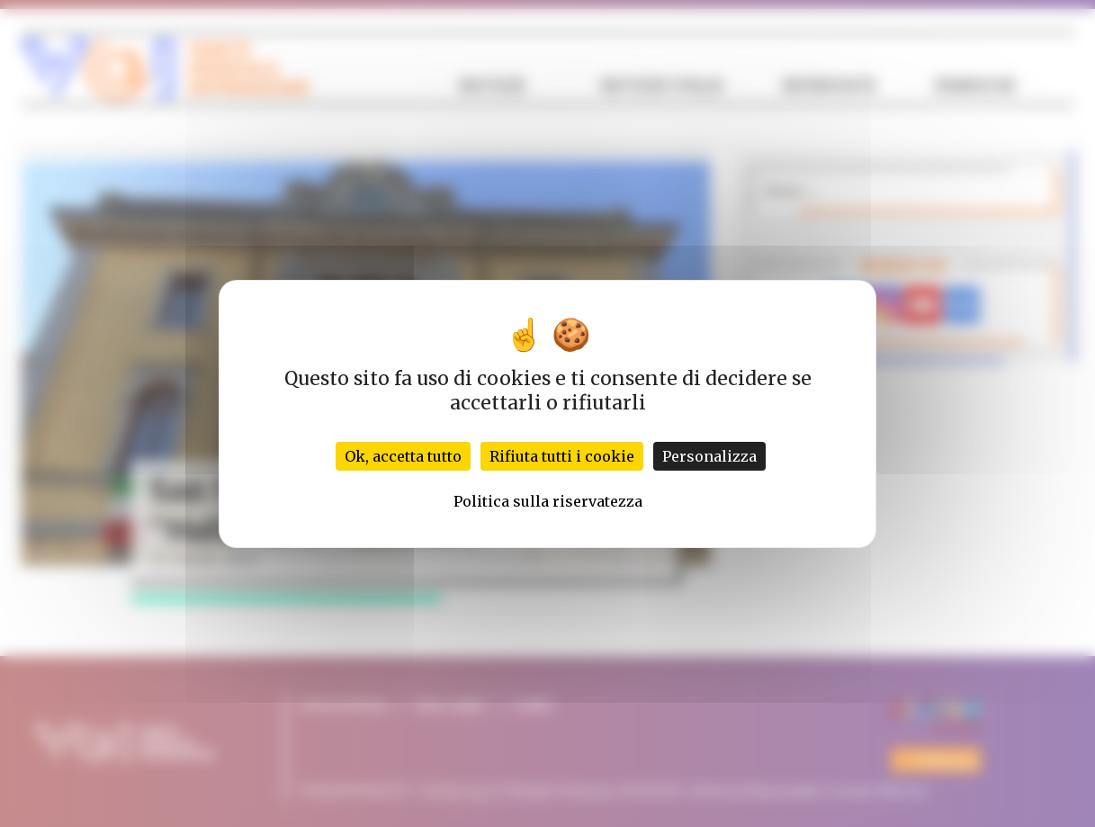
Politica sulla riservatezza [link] (547, 501)
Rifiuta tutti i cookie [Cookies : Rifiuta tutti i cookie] (561, 456)
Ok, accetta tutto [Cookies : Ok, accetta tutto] (403, 456)
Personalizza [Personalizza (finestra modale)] (709, 456)
